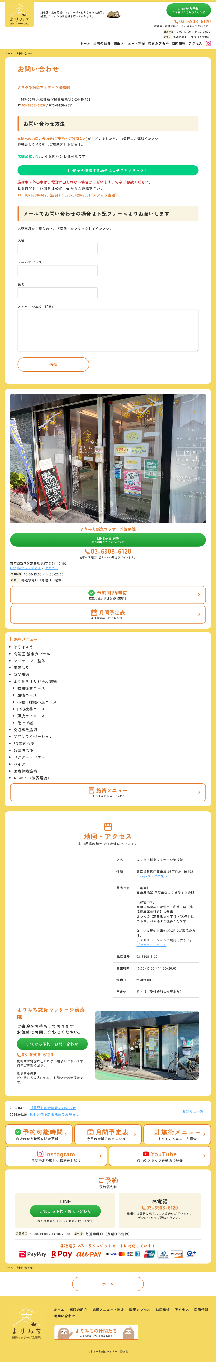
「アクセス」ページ (151, 945)
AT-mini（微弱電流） (32, 777)
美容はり (21, 667)
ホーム (85, 43)
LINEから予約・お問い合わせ (52, 1044)
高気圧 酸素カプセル (32, 653)
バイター (21, 764)
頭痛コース (27, 695)
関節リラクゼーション (33, 736)
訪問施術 (179, 43)
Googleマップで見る (25, 568)
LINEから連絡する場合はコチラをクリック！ (108, 170)
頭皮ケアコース (31, 715)
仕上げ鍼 (25, 722)
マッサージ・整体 (29, 660)
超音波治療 (23, 750)
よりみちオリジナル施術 (35, 681)
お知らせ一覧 (193, 1111)
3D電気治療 (24, 743)
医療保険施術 (25, 771)
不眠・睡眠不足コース (37, 702)
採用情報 (201, 1309)
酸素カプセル (158, 43)
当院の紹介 (102, 43)
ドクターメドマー (29, 757)
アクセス (195, 43)
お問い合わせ (64, 1315)
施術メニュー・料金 (129, 43)
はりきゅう (23, 646)
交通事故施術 (25, 729)
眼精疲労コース (31, 688)
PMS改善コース (31, 709)
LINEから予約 (189, 10)
